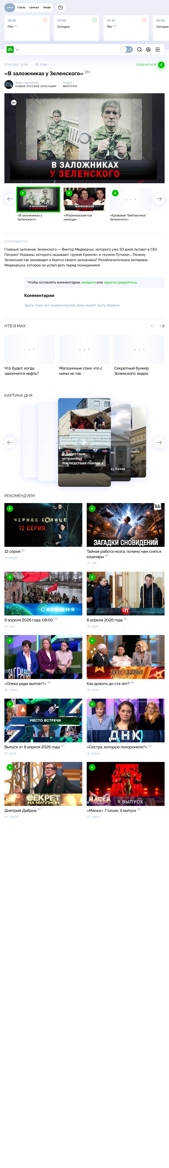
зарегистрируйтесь (120, 282)
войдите (89, 282)
